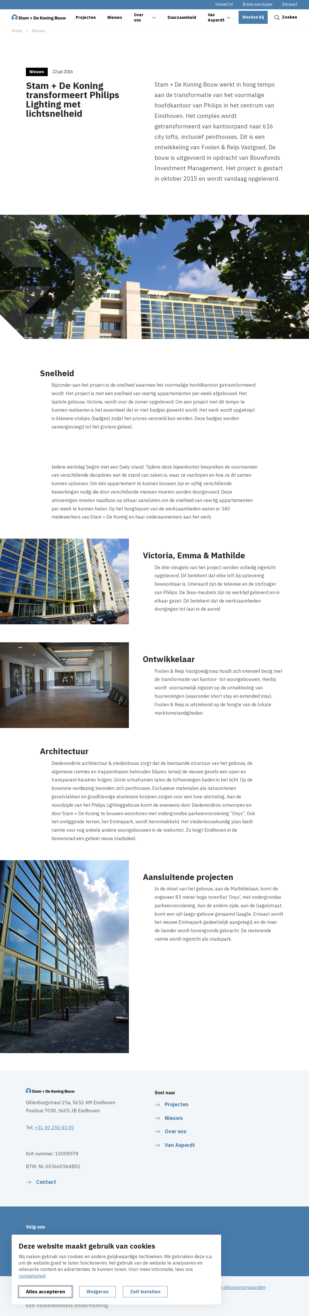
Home (17, 30)
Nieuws (38, 30)
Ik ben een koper (257, 4)
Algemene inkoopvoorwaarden (233, 1287)
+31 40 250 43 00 (54, 1127)
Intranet (289, 4)
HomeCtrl (224, 4)
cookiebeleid (32, 1276)
